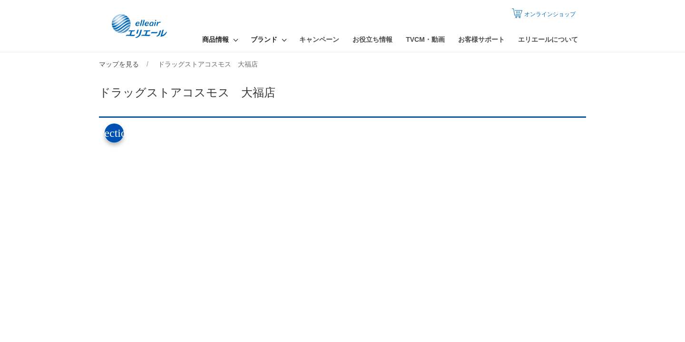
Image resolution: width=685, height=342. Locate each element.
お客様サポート (481, 39)
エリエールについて (548, 39)
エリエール (140, 26)
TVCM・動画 (425, 39)
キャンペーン (319, 39)
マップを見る (119, 64)
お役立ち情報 (372, 39)
